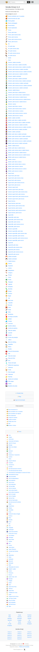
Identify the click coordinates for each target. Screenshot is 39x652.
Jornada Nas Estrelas (12, 551)
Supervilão (9, 215)
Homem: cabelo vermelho (13, 62)
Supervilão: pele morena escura (15, 224)
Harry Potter (10, 539)
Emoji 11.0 (29, 633)
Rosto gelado (10, 20)
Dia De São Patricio (12, 490)
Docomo (19, 623)
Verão (9, 594)
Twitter (9, 616)
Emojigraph (29, 623)
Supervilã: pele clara (12, 245)
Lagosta (9, 284)
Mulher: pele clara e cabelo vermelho (16, 120)
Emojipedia (9, 625)
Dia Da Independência (12, 478)
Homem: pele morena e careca (14, 111)
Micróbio (9, 288)
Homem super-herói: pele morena (15, 194)
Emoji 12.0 (10, 635)
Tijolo (8, 307)
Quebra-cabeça (11, 325)
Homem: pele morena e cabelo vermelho (17, 69)
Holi (8, 543)
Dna (8, 360)
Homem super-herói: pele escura (15, 198)
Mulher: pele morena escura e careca (16, 168)
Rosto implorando (11, 27)
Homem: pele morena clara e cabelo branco (18, 94)
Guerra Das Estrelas (12, 531)
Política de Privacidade (24, 646)
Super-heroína (10, 201)
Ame (9, 435)
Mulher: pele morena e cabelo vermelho (17, 124)
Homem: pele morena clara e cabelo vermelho (18, 67)
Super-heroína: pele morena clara (15, 205)
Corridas (9, 466)
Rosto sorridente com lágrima (14, 413)
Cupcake (9, 302)
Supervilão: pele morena (13, 221)
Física (9, 521)
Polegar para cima (11, 421)
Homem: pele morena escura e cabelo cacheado (19, 85)
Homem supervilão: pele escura (15, 240)
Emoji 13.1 (10, 637)
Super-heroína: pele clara (13, 203)
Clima (9, 458)
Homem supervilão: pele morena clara (16, 233)
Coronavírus (10, 464)
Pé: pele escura (11, 55)
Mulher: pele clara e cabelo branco (15, 148)
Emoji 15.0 (29, 637)
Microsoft (29, 616)
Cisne (8, 277)
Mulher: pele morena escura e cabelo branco (18, 154)
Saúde (9, 582)
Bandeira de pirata (11, 386)
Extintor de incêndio (12, 379)
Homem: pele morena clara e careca (16, 108)
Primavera (10, 572)
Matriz (9, 557)
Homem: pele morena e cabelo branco (16, 97)
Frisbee (9, 321)
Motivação (10, 563)
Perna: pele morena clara (13, 34)
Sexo (9, 584)
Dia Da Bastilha (11, 602)
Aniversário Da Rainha (13, 441)
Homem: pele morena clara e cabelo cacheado (18, 81)
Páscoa (9, 574)
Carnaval (10, 451)
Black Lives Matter (12, 447)
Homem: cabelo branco (13, 90)
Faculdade (10, 509)
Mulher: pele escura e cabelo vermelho (16, 129)
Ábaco (8, 346)
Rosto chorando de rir (12, 409)
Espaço (9, 508)
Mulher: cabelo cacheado (13, 131)
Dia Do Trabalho (11, 496)
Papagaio (9, 282)
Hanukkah (10, 537)
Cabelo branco (10, 261)
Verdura (9, 293)
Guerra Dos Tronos (12, 533)
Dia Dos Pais (10, 498)
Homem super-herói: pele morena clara (16, 191)
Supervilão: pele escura (13, 226)
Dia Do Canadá (11, 494)
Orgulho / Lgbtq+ (11, 569)
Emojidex (19, 620)
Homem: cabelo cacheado (13, 76)
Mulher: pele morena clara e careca (15, 164)
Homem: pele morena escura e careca (16, 113)
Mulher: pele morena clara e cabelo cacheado (18, 136)
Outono (9, 571)
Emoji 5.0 (19, 633)
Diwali (9, 504)
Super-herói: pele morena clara (14, 178)
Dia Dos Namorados (12, 500)
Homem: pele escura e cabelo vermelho (17, 74)
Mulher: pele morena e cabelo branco (16, 152)
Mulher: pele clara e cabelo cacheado (16, 134)
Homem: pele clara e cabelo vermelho (16, 64)
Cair (8, 449)
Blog (19, 396)
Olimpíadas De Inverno (13, 567)
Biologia (9, 445)
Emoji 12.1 (19, 635)
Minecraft (10, 561)
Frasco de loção (11, 362)
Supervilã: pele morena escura (14, 252)
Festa (9, 511)
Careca (9, 263)
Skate (8, 309)
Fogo (8, 423)
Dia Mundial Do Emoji (12, 474)
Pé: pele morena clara (12, 48)
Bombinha (9, 314)
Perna (8, 30)
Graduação (10, 529)
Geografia (10, 527)
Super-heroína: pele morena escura (16, 210)
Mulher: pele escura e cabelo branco (16, 157)
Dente (8, 57)
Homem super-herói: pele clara (14, 189)
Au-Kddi (9, 623)
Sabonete (9, 374)
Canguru (9, 272)
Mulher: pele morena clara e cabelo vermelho (18, 122)
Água (9, 606)
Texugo (9, 275)
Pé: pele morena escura (13, 53)
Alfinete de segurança (12, 365)
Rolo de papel (10, 372)
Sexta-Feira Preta (11, 586)
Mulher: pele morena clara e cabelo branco (17, 150)
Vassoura (9, 367)
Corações (10, 462)
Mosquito (9, 286)
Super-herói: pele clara (12, 175)
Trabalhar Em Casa (12, 592)
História (9, 541)
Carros (9, 453)
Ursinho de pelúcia (11, 328)
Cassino (9, 456)
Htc (29, 620)
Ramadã (9, 578)
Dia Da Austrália (11, 476)
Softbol (9, 319)
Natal (9, 565)
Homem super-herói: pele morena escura (17, 196)
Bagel (8, 295)
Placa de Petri (10, 358)
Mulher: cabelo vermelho (13, 118)
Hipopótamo (10, 270)
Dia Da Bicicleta (11, 484)
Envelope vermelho (12, 316)
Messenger (19, 618)
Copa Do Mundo (11, 460)
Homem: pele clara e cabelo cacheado (16, 78)
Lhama (9, 268)
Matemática (10, 555)
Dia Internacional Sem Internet (14, 470)
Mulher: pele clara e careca (13, 161)
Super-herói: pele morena (13, 180)
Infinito (8, 383)
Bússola (9, 305)
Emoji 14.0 (19, 637)
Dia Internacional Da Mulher (14, 502)
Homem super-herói (12, 187)
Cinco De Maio (11, 600)
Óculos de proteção (12, 337)
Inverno (9, 545)
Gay (8, 525)
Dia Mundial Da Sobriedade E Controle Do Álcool (18, 472)
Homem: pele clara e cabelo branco (16, 92)
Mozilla (19, 622)
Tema (19, 431)
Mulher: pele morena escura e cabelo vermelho (18, 127)
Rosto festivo (10, 25)
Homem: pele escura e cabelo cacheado (17, 87)
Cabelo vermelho (11, 256)
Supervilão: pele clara (12, 217)
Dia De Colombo (11, 488)
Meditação (10, 559)
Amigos (9, 437)
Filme (9, 517)
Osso (8, 60)
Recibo (9, 349)
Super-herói (10, 173)
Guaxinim (9, 265)
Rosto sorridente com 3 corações (15, 16)
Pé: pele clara (10, 46)
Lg (9, 622)
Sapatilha (9, 344)
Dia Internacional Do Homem (14, 468)
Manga (9, 291)
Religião (9, 580)
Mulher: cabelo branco (12, 145)
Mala (8, 312)
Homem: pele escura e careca (14, 115)
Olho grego (10, 381)
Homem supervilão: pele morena (15, 235)
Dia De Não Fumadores (13, 492)
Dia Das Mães (11, 486)
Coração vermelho (11, 419)
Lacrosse (9, 323)
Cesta (8, 369)
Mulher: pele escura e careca (14, 171)
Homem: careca (11, 104)
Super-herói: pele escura (13, 185)
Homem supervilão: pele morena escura (17, 238)
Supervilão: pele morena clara (14, 219)
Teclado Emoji (19, 393)
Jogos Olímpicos (11, 549)
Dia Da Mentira (11, 480)
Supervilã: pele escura (12, 254)
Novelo (9, 335)
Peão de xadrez (11, 330)
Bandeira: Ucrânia (11, 425)
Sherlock (9, 588)
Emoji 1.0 (9, 631)
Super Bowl (10, 590)
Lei (8, 553)
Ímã (8, 353)
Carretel (9, 332)
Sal (8, 298)
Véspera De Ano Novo (12, 596)
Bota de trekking (11, 342)
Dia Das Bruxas (11, 604)
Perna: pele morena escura (13, 39)
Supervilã (9, 242)
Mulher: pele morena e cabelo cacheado (17, 138)
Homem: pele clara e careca (14, 106)
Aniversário (10, 439)
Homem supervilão (11, 228)
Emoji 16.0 (19, 638)
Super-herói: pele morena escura (15, 182)
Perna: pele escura (11, 41)
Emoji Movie (10, 506)
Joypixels (29, 618)
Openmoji (9, 620)
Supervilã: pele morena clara (14, 247)
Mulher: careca (10, 159)
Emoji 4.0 (9, 633)
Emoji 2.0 (19, 631)
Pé (8, 44)
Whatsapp (10, 618)
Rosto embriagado (11, 23)
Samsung (19, 616)
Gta (8, 523)
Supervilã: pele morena (13, 249)
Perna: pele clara (11, 32)
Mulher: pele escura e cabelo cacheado (16, 143)
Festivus (9, 515)
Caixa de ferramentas (12, 351)
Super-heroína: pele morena (14, 208)
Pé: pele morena (11, 50)
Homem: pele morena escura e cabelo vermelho (19, 71)
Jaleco (8, 339)
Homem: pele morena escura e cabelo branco (18, 99)
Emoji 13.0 (29, 635)
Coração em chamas (12, 417)
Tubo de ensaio (11, 356)
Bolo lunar (9, 300)
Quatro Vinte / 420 (12, 576)
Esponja (9, 376)
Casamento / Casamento (13, 454)
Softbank (29, 622)
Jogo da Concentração (19, 400)
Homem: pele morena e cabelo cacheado (17, 83)
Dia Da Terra (10, 482)
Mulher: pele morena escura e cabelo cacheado (18, 141)
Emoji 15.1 (10, 638)
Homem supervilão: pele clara (14, 231)
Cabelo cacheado (11, 258)
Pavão (8, 279)
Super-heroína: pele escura (14, 212)
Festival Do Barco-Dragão (13, 513)
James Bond (10, 547)
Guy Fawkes (10, 535)
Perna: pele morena (12, 37)
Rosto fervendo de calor (13, 18)
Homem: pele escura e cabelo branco (16, 101)
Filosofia (9, 519)
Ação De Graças (11, 443)
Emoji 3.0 (29, 631)
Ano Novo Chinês (11, 598)
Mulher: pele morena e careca (14, 166)
